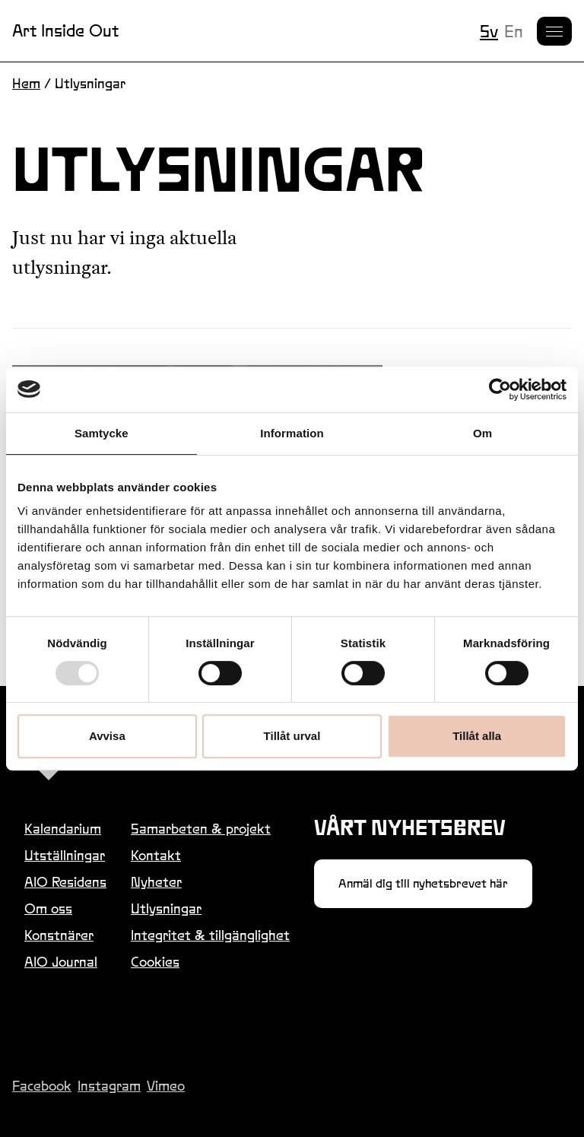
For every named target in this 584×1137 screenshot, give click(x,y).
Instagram (109, 1086)
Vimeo (166, 1086)
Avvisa (107, 735)
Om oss (48, 908)
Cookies (155, 962)
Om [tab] (482, 433)
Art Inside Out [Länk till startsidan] (65, 30)
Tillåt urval (292, 735)
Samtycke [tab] (102, 433)
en (513, 31)
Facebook (41, 1086)
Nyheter (156, 882)
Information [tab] (292, 433)
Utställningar (64, 855)
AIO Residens (65, 882)
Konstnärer (59, 935)
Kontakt (156, 855)
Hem (26, 83)
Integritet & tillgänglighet (210, 935)
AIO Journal (60, 962)
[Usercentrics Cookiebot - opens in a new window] (500, 389)
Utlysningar (166, 908)
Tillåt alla (476, 735)
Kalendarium (62, 829)
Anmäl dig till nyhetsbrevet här (423, 883)
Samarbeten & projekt (201, 829)
